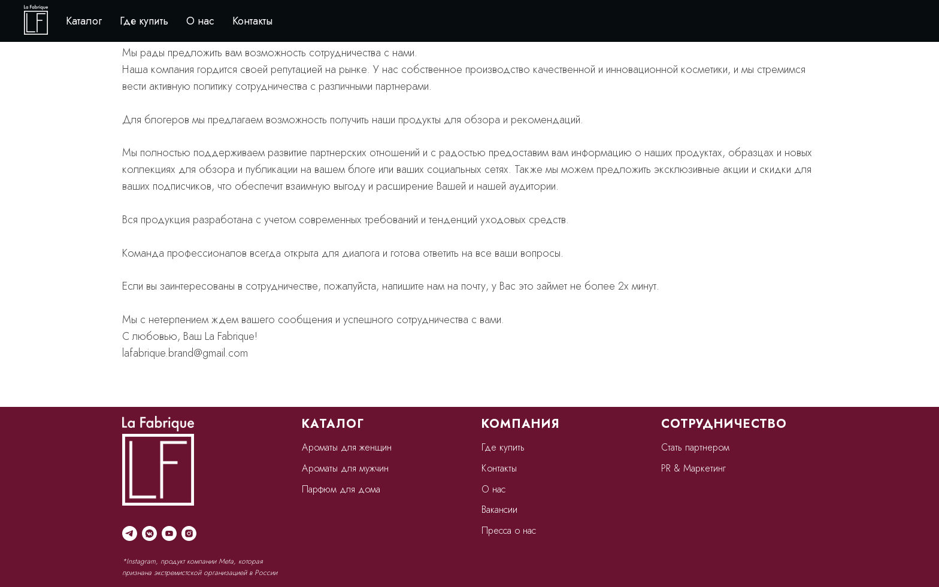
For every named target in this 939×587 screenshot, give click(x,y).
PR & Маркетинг (693, 468)
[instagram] (188, 533)
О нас (200, 21)
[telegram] (129, 533)
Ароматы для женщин (347, 447)
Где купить (144, 21)
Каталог (84, 21)
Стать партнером (695, 447)
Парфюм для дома (341, 489)
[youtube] (169, 533)
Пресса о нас (508, 530)
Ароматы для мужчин (345, 468)
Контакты (252, 21)
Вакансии (499, 509)
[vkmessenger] (149, 533)
